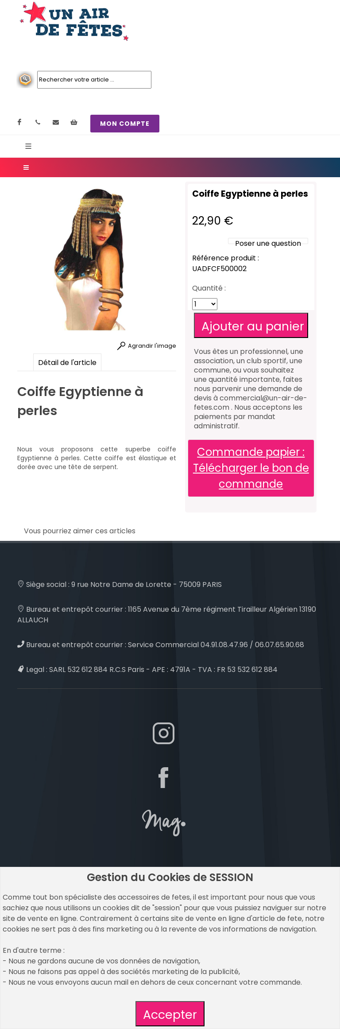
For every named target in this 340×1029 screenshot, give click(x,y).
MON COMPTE (125, 123)
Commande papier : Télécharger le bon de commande (251, 468)
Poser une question (268, 243)
